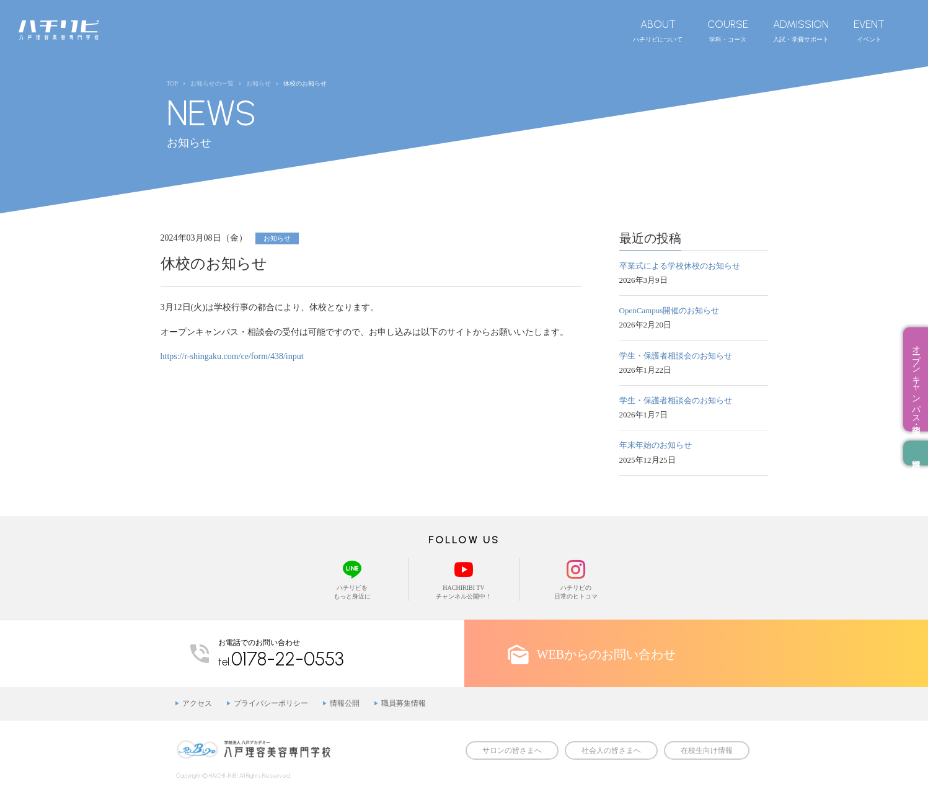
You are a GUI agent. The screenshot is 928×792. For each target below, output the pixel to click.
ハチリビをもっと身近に (352, 579)
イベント (869, 30)
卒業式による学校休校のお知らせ (679, 265)
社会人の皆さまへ (611, 750)
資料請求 (915, 452)
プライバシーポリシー (271, 703)
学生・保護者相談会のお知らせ (675, 355)
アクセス (197, 703)
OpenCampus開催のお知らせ (669, 310)
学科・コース (727, 30)
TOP (173, 83)
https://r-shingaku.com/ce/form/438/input (232, 356)
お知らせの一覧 (212, 83)
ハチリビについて (658, 30)
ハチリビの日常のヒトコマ (575, 579)
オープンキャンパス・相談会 (916, 379)
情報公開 (345, 703)
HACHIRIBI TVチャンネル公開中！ (464, 579)
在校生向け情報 (707, 750)
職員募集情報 (403, 703)
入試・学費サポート (801, 30)
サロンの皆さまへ (512, 750)
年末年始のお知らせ (655, 445)
